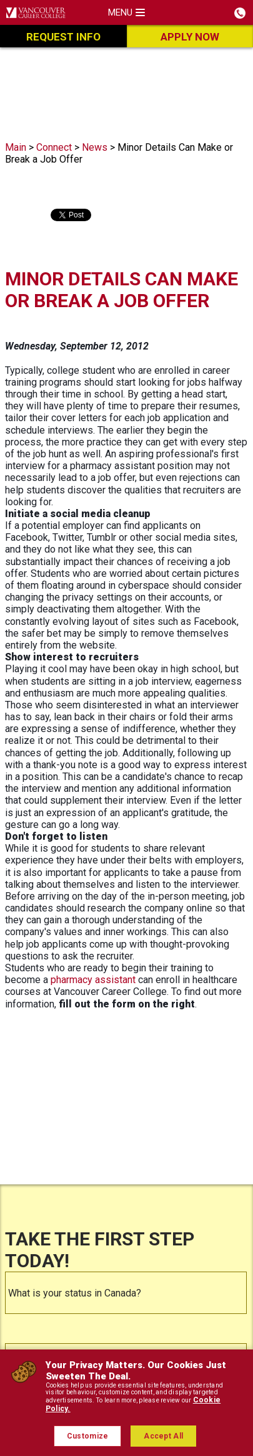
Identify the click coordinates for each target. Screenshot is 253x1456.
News (94, 147)
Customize (88, 1436)
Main (15, 147)
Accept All (163, 1436)
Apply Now (190, 37)
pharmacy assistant (93, 980)
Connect (54, 147)
